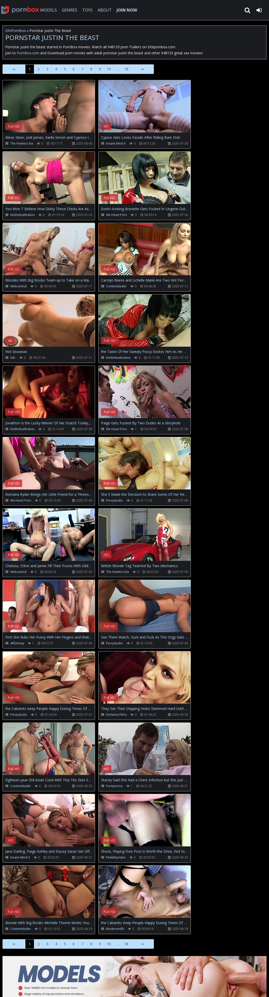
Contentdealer (116, 286)
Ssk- (13, 357)
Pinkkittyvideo (116, 857)
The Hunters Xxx (21, 143)
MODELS (48, 10)
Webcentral (18, 286)
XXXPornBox (15, 30)
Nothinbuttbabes (22, 215)
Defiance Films (116, 714)
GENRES (69, 10)
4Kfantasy (17, 643)
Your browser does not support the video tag (55, 110)
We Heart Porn (116, 215)
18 (126, 69)
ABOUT (105, 10)
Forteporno (114, 786)
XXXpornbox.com (20, 10)
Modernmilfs (115, 929)
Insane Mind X (116, 143)
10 (109, 69)
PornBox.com (28, 53)
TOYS (87, 10)
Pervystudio (114, 500)
